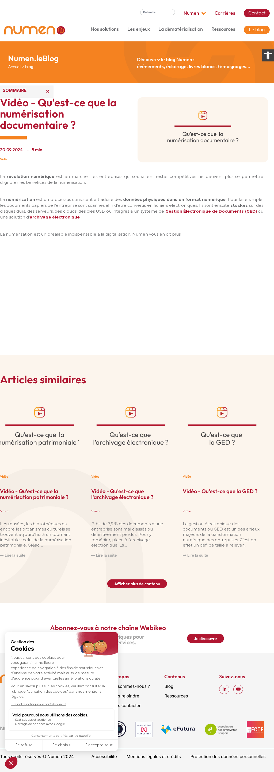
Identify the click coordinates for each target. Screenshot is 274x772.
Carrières (225, 13)
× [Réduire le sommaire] (48, 90)
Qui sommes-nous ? (130, 686)
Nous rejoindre (124, 696)
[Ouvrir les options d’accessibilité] (268, 55)
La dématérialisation (180, 29)
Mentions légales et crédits (154, 756)
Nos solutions (105, 29)
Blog (168, 686)
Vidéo (4, 159)
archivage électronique (55, 217)
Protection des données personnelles (228, 756)
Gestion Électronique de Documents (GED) (211, 211)
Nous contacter (125, 705)
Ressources (223, 29)
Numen (195, 13)
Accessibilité (104, 756)
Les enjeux (138, 29)
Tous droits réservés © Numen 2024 (37, 756)
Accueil (14, 66)
